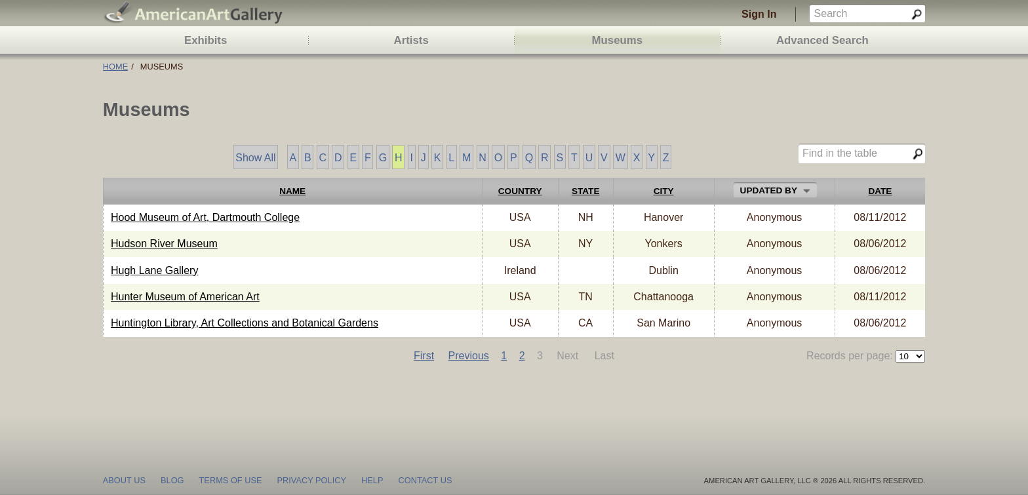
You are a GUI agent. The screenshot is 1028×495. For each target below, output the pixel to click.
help (372, 480)
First (424, 355)
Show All (255, 157)
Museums (617, 40)
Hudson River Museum (164, 243)
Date (880, 191)
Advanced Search (822, 40)
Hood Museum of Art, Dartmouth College (205, 217)
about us (124, 480)
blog (172, 480)
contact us (425, 480)
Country (520, 191)
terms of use (230, 480)
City (664, 191)
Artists (411, 40)
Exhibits (205, 40)
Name (292, 191)
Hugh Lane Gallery (154, 270)
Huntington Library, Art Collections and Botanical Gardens (244, 322)
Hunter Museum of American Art (185, 296)
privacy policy (312, 480)
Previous (468, 355)
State (586, 191)
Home (115, 66)
